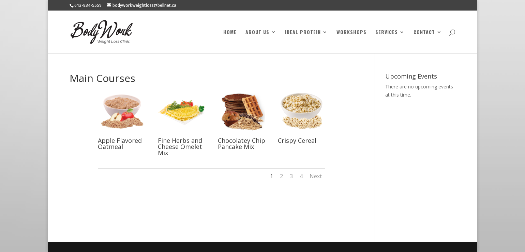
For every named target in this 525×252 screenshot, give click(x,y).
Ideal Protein (303, 32)
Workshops (351, 32)
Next (316, 176)
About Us (257, 32)
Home (230, 32)
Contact (424, 32)
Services (386, 32)
